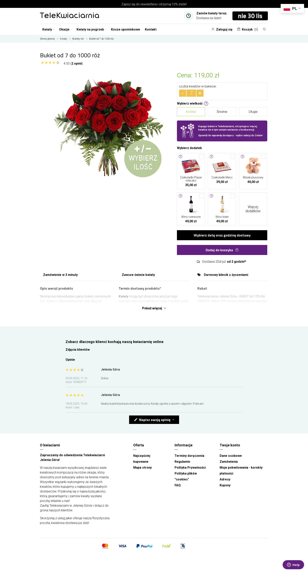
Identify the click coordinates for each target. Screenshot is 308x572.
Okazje (65, 29)
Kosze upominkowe (125, 29)
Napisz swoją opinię (152, 419)
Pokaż (154, 308)
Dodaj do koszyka (222, 250)
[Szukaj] (264, 29)
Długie (253, 112)
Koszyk (247, 29)
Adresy (225, 479)
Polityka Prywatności (190, 467)
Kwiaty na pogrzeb (91, 29)
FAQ (178, 485)
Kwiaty (48, 29)
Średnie (222, 112)
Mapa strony (142, 467)
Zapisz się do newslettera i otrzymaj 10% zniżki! (154, 4)
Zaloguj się (221, 29)
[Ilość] (191, 93)
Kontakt (150, 29)
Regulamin (182, 462)
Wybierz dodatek (189, 147)
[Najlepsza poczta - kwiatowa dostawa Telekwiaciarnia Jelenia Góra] (69, 16)
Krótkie (191, 112)
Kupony (225, 485)
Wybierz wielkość (192, 103)
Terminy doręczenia (189, 456)
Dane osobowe (231, 456)
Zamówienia (229, 462)
